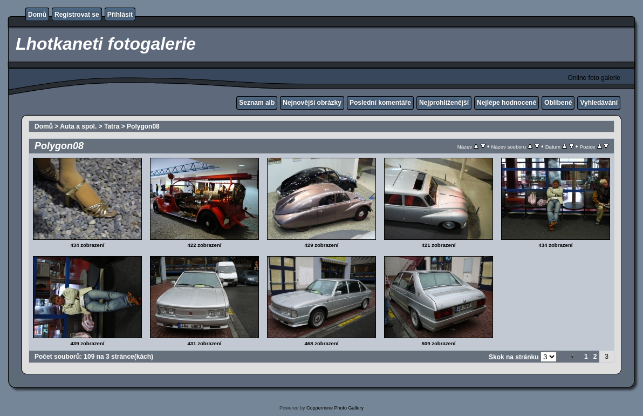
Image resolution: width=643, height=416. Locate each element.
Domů (37, 14)
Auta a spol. (78, 126)
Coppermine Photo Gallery (335, 408)
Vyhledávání (599, 102)
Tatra (111, 126)
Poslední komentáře (380, 102)
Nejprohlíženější (444, 102)
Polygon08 (143, 126)
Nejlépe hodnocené (506, 102)
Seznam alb (257, 102)
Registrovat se (76, 14)
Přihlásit (120, 14)
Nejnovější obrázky (312, 102)
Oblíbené (558, 102)
